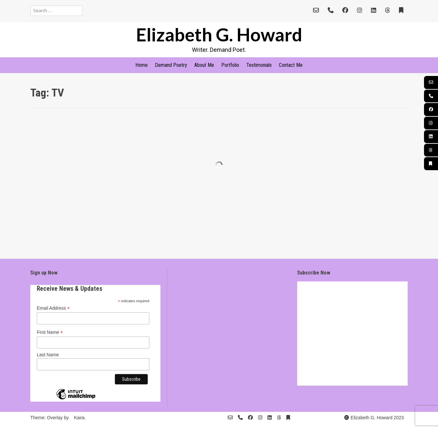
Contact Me (291, 65)
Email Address (53, 308)
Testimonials (259, 65)
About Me (204, 65)
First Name (50, 332)
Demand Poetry (171, 65)
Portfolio (230, 65)
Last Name (48, 354)
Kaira (79, 417)
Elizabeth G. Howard (219, 34)
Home (141, 65)
